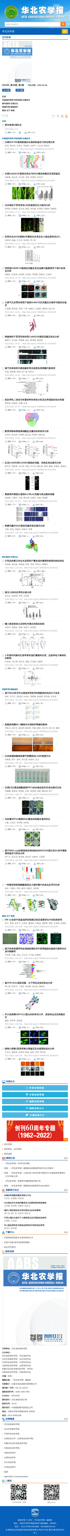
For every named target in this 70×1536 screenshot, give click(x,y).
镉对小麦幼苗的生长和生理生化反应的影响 (22, 1210)
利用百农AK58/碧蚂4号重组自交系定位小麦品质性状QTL (33, 237)
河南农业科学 (10, 1453)
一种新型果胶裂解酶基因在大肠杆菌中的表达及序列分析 (32, 885)
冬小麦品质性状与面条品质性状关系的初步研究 (24, 1225)
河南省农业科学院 (11, 1448)
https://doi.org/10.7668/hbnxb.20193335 (39, 312)
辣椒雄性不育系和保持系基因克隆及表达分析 (32, 337)
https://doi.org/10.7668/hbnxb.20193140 (41, 892)
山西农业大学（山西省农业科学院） (19, 1438)
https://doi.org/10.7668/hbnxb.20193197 (41, 990)
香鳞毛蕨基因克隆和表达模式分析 (25, 526)
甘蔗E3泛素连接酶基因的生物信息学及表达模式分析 (33, 787)
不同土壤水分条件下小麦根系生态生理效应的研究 (25, 1218)
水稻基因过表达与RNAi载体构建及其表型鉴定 (32, 174)
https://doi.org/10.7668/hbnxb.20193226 (37, 149)
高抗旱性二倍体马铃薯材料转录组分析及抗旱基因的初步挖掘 (34, 400)
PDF (29, 133)
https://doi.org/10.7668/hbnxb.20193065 (41, 958)
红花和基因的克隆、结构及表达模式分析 (33, 463)
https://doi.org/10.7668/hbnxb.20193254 (41, 533)
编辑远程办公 (35, 1108)
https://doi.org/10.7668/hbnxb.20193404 (38, 180)
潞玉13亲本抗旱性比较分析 (18, 592)
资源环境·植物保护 (10, 107)
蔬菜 (6, 1472)
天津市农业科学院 (11, 1434)
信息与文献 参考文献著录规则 (17, 1242)
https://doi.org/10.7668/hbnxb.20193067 (41, 731)
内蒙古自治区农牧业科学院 (15, 1443)
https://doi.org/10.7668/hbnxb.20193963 (41, 665)
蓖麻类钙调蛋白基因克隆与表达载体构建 (29, 494)
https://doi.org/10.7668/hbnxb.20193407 (41, 700)
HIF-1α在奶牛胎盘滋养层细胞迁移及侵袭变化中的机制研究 (33, 920)
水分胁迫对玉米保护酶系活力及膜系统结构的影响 (25, 1203)
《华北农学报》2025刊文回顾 (17, 1163)
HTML (24, 153)
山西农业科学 (10, 1457)
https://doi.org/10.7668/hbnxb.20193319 (41, 1024)
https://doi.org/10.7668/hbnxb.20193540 (41, 1055)
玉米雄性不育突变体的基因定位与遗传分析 (27, 205)
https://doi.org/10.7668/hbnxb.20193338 (39, 278)
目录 (4, 96)
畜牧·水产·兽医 (8, 110)
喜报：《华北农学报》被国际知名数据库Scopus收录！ (27, 1186)
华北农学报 (8, 31)
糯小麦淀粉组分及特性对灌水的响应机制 (24, 624)
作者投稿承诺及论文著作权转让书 (18, 1237)
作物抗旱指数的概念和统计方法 (17, 1195)
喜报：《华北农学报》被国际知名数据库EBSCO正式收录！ (29, 1168)
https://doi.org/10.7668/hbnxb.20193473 (41, 860)
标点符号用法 (10, 1247)
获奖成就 (8, 1154)
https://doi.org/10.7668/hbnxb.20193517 (41, 631)
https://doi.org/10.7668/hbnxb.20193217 (39, 438)
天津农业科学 (10, 1467)
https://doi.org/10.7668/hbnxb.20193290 (41, 927)
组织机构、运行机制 (12, 1149)
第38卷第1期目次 (13, 125)
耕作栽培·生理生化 (10, 103)
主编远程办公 (34, 1115)
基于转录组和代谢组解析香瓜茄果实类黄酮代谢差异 (30, 368)
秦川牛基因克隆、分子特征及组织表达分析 (28, 983)
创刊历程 (8, 1144)
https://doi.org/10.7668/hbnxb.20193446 (39, 406)
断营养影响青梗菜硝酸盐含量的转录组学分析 (27, 431)
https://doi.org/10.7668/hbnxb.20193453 (41, 826)
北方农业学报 (10, 1462)
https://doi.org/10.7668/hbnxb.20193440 (39, 343)
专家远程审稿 (35, 1094)
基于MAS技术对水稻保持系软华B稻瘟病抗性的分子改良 (32, 693)
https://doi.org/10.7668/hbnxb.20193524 (41, 599)
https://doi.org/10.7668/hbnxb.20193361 (39, 375)
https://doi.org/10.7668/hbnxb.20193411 (39, 243)
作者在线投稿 (35, 1088)
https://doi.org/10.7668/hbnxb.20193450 (39, 470)
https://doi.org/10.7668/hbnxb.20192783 (40, 501)
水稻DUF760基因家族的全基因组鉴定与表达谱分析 (30, 142)
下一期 (20, 90)
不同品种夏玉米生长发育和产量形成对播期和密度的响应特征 (34, 561)
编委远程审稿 (35, 1101)
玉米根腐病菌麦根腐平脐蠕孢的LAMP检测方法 (28, 756)
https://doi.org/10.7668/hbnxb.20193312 (41, 568)
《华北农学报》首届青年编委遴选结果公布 (22, 1181)
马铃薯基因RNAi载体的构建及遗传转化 (27, 819)
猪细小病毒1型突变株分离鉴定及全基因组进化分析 (29, 1049)
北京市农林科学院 (11, 1429)
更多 (65, 1139)
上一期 (6, 90)
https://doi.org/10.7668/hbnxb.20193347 (41, 763)
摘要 (9, 132)
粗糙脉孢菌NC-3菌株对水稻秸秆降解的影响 (26, 724)
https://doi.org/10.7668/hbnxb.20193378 (41, 794)
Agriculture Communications (16, 1476)
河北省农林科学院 (11, 1424)
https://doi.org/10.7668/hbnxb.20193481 (39, 212)
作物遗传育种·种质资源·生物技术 (16, 100)
